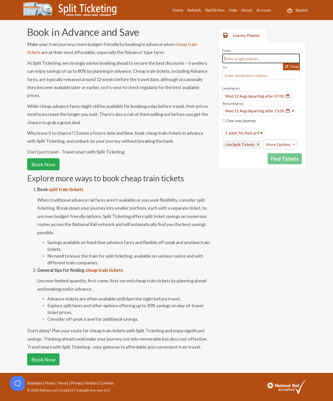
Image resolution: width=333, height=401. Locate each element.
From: (226, 50)
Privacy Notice (84, 382)
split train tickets (66, 189)
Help (233, 10)
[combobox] (261, 58)
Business (34, 382)
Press (50, 382)
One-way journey (239, 120)
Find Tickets (285, 159)
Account (263, 10)
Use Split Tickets (240, 144)
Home (177, 10)
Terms (62, 382)
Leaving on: (231, 88)
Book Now (43, 164)
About (246, 10)
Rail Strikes (215, 10)
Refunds (194, 10)
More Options (278, 144)
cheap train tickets (104, 270)
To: (225, 67)
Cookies (107, 382)
